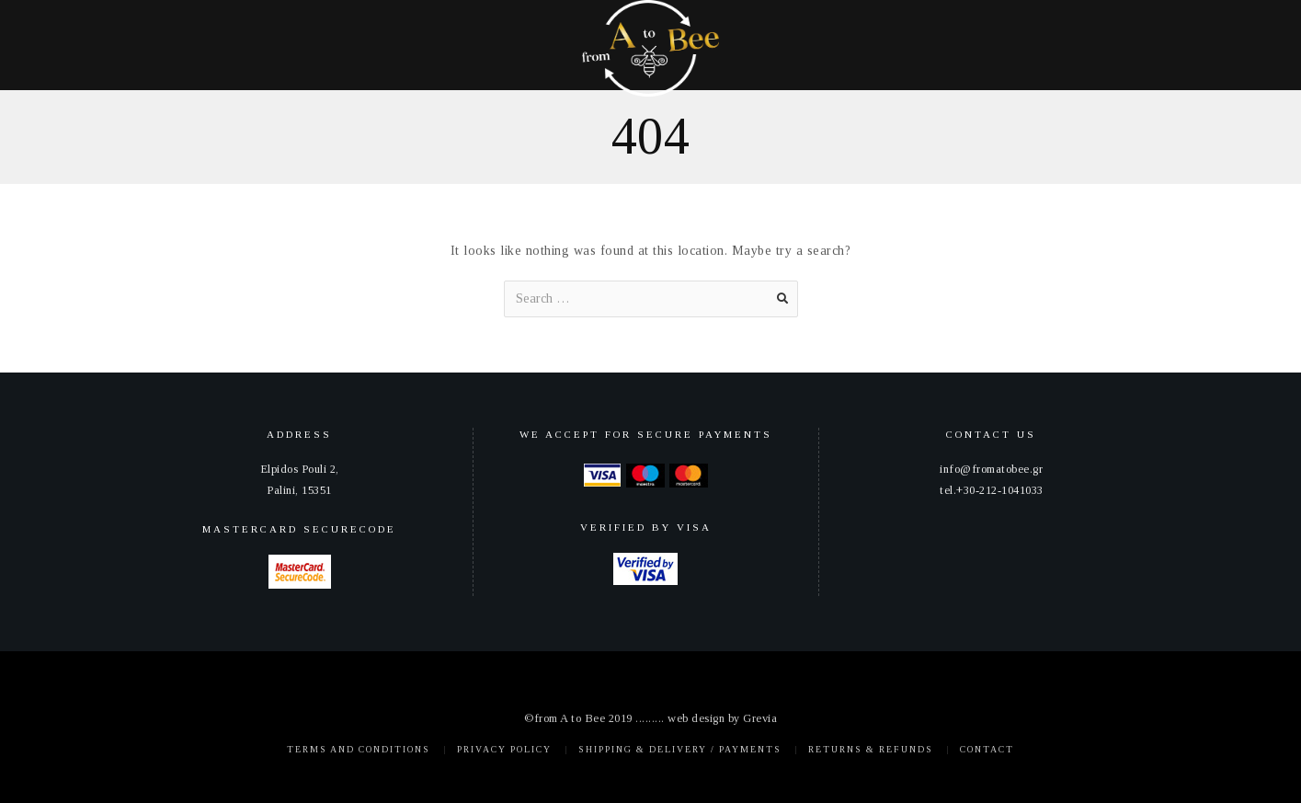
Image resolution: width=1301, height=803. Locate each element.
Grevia (760, 718)
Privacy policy (504, 749)
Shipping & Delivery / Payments (680, 749)
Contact (987, 749)
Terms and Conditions (358, 749)
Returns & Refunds (870, 749)
